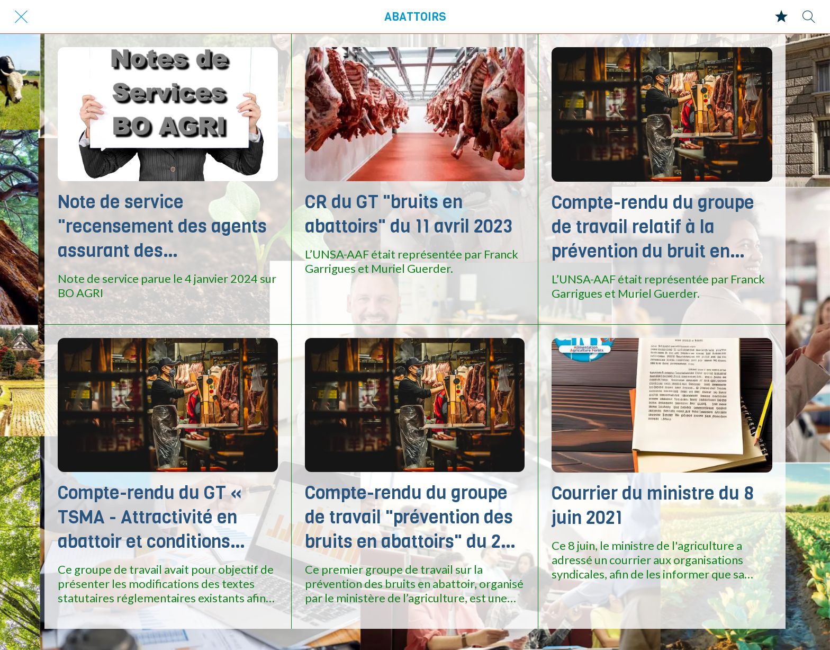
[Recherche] (809, 17)
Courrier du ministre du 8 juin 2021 (653, 505)
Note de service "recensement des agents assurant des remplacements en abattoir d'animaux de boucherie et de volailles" (162, 226)
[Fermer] (21, 17)
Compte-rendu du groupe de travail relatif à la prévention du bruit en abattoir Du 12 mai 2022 (653, 226)
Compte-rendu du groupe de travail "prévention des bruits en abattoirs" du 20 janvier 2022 (409, 517)
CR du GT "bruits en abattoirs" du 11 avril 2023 (408, 214)
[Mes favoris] (781, 17)
